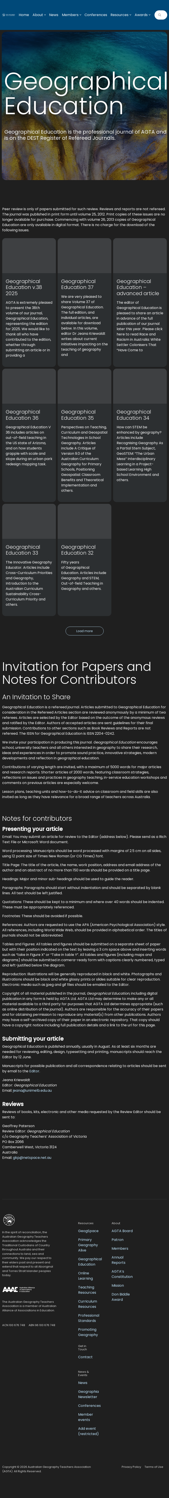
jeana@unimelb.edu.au (32, 1090)
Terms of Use (154, 1467)
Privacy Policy (131, 1467)
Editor (34, 1071)
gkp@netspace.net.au (32, 1157)
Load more (84, 631)
